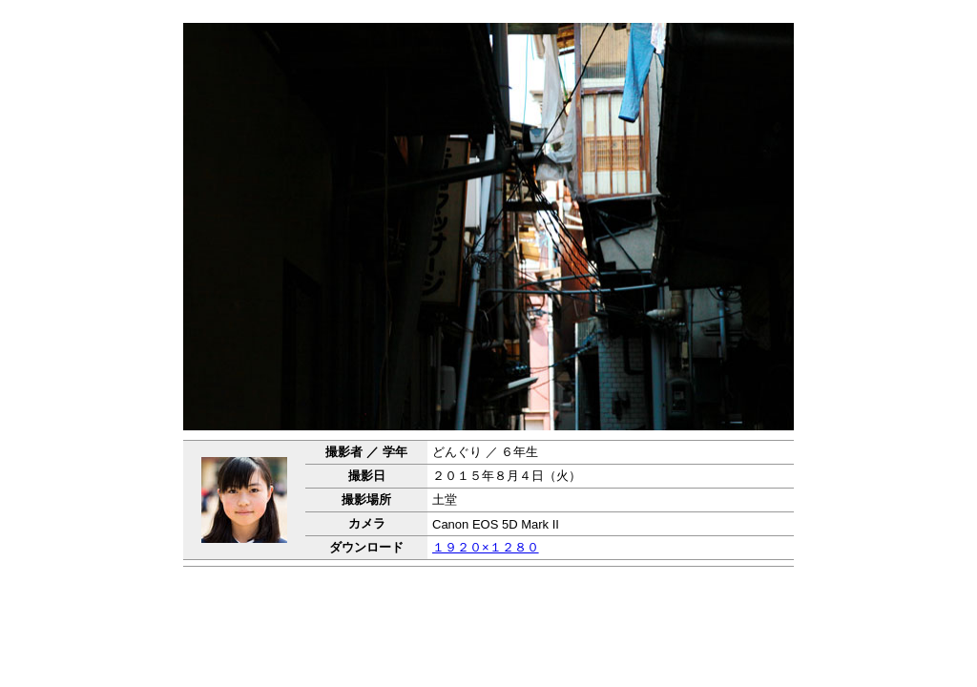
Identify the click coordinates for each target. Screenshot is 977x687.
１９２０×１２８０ (485, 547)
